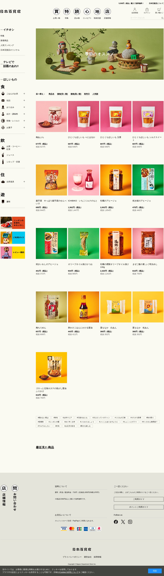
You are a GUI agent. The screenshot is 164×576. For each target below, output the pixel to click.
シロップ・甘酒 (10, 161)
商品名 (51, 94)
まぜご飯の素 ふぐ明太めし (144, 264)
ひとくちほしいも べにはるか (81, 137)
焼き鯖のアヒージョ (141, 201)
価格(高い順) (76, 94)
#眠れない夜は (43, 418)
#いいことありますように (108, 422)
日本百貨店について (156, 3)
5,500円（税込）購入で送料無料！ (131, 3)
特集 (2, 36)
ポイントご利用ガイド (138, 507)
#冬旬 (57, 426)
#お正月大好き (69, 426)
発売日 (87, 94)
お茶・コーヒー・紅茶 (11, 147)
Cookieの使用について (69, 572)
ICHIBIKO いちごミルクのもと (82, 201)
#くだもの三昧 (120, 418)
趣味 (5, 201)
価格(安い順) (62, 94)
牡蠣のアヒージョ (108, 201)
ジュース (7, 155)
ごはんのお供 (9, 93)
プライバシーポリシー (72, 557)
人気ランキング (7, 45)
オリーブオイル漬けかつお (80, 264)
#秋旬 (56, 418)
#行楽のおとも (82, 418)
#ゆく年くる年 (69, 422)
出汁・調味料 (9, 114)
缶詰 (5, 100)
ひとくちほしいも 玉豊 (110, 137)
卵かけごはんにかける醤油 (80, 328)
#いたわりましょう (87, 422)
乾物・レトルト (10, 120)
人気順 (95, 94)
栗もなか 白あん (108, 328)
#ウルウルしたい (44, 426)
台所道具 (7, 181)
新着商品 (4, 40)
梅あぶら (40, 137)
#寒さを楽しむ (85, 426)
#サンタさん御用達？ (150, 422)
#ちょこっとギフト (130, 422)
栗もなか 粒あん (140, 328)
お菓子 (6, 127)
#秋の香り (150, 418)
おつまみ (7, 107)
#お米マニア (67, 418)
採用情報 (97, 557)
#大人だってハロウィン (101, 418)
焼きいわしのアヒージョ (47, 264)
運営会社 (88, 557)
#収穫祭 (41, 422)
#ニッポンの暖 (54, 422)
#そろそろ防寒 (136, 418)
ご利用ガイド (138, 499)
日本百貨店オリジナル (10, 50)
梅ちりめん (41, 328)
